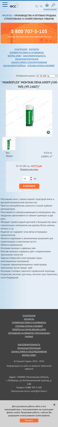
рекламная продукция (26, 59)
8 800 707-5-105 (29, 31)
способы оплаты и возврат (29, 326)
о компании (29, 315)
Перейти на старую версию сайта (29, 329)
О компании (21, 49)
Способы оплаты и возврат (41, 65)
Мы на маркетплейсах (14, 65)
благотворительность (34, 55)
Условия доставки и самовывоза (27, 52)
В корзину (29, 186)
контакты (29, 319)
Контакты (34, 49)
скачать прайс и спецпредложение (29, 351)
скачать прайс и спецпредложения (29, 62)
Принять (29, 420)
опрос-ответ (15, 55)
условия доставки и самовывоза (29, 322)
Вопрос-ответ (29, 355)
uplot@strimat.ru (39, 391)
